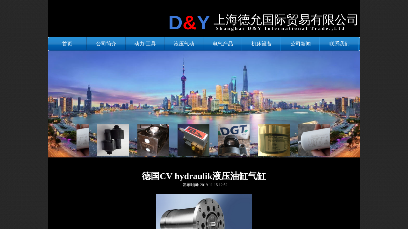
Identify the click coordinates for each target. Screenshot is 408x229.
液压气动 (184, 43)
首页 (67, 43)
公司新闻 (300, 43)
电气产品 (223, 43)
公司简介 (106, 43)
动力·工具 (145, 43)
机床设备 (261, 43)
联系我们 (339, 43)
